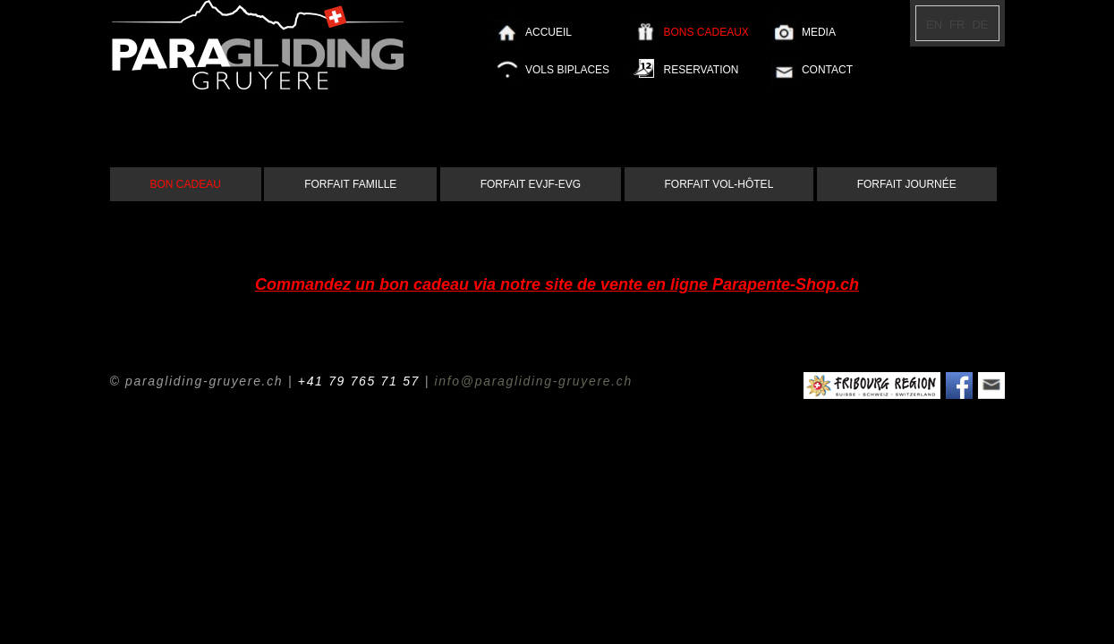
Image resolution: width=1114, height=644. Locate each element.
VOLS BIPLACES (567, 70)
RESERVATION (700, 70)
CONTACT (827, 70)
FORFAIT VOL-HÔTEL (719, 184)
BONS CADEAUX (705, 32)
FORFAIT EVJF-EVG (530, 184)
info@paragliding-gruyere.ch (534, 381)
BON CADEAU (185, 184)
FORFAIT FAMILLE (350, 184)
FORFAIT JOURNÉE (907, 184)
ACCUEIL (548, 32)
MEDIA (819, 32)
